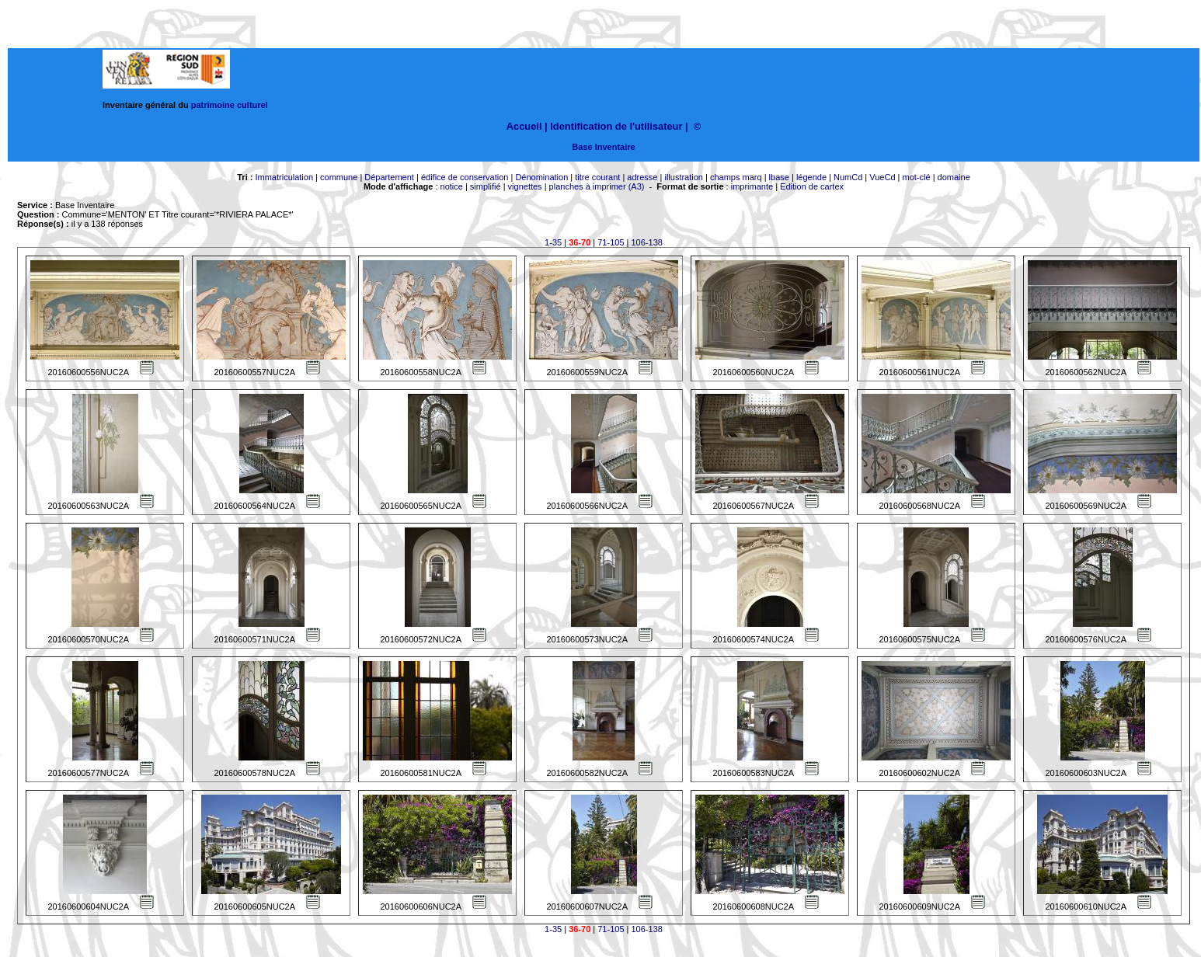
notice (451, 186)
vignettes (525, 186)
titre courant (597, 177)
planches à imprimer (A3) (597, 186)
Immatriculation (284, 177)
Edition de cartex (812, 186)
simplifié (485, 186)
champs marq (736, 177)
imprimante (752, 186)
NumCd (848, 177)
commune (338, 177)
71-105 (610, 242)
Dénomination (541, 177)
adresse (642, 177)
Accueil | (527, 126)
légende (811, 177)
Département (389, 177)
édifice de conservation (465, 177)
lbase (779, 177)
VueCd (882, 177)
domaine (954, 177)
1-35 (553, 242)
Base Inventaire (603, 146)
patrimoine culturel (229, 105)
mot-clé (917, 177)
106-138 (647, 242)
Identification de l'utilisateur (616, 126)
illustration (683, 177)
